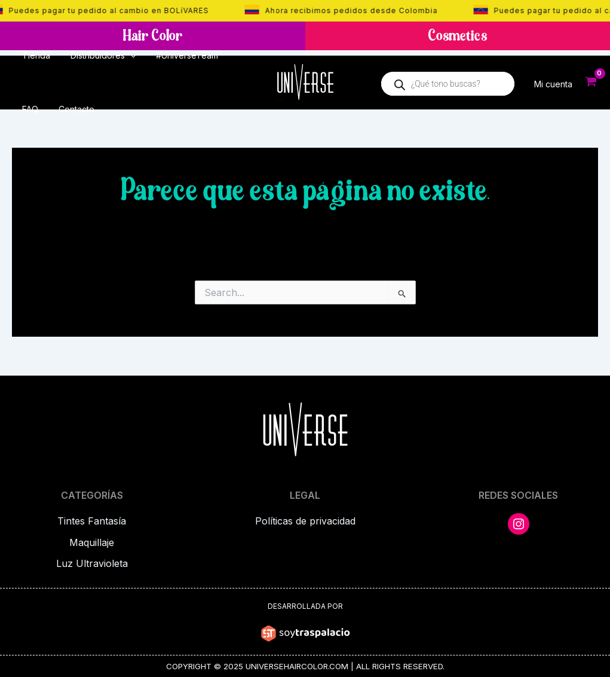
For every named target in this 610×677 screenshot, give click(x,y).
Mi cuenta (553, 83)
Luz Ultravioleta (92, 562)
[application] (124, 56)
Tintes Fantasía (91, 521)
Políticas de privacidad (305, 521)
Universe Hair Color (279, 100)
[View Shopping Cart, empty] (591, 82)
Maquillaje (91, 542)
